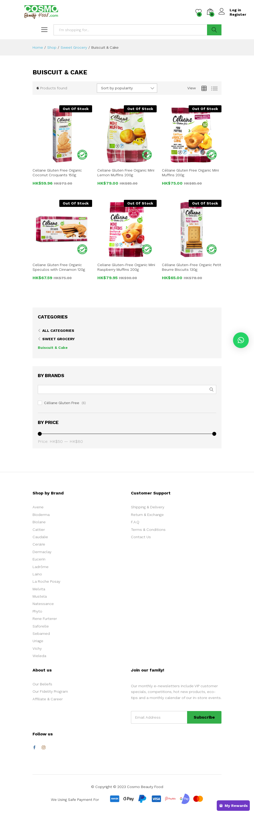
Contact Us (141, 537)
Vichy (37, 648)
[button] (241, 340)
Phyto (37, 611)
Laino (37, 574)
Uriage (38, 641)
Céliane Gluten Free (61, 403)
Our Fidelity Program (50, 691)
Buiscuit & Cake (53, 347)
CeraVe (39, 544)
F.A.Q (135, 522)
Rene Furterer (45, 618)
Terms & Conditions (148, 529)
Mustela (40, 596)
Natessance (43, 604)
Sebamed (41, 633)
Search (214, 29)
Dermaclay (42, 552)
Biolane (39, 522)
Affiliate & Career (48, 699)
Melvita (39, 589)
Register (238, 14)
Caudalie (40, 537)
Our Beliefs (42, 684)
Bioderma (41, 515)
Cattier (39, 529)
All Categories (58, 330)
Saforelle (41, 626)
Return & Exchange (147, 515)
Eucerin (39, 559)
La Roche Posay (46, 581)
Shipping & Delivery (147, 507)
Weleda (39, 656)
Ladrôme (41, 567)
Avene (38, 507)
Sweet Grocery (58, 339)
